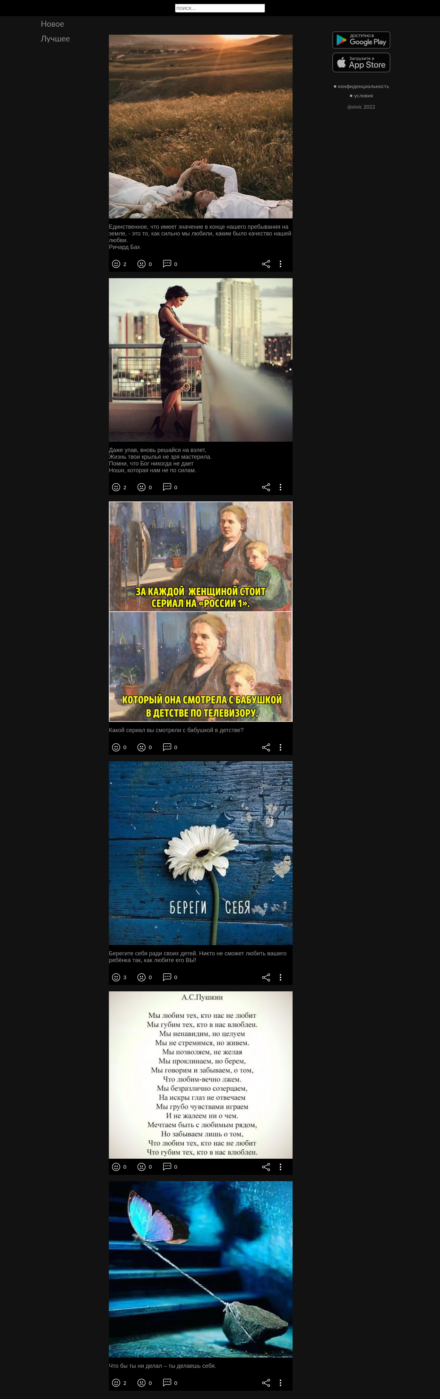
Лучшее (55, 38)
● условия (361, 95)
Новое (52, 23)
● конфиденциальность (361, 86)
